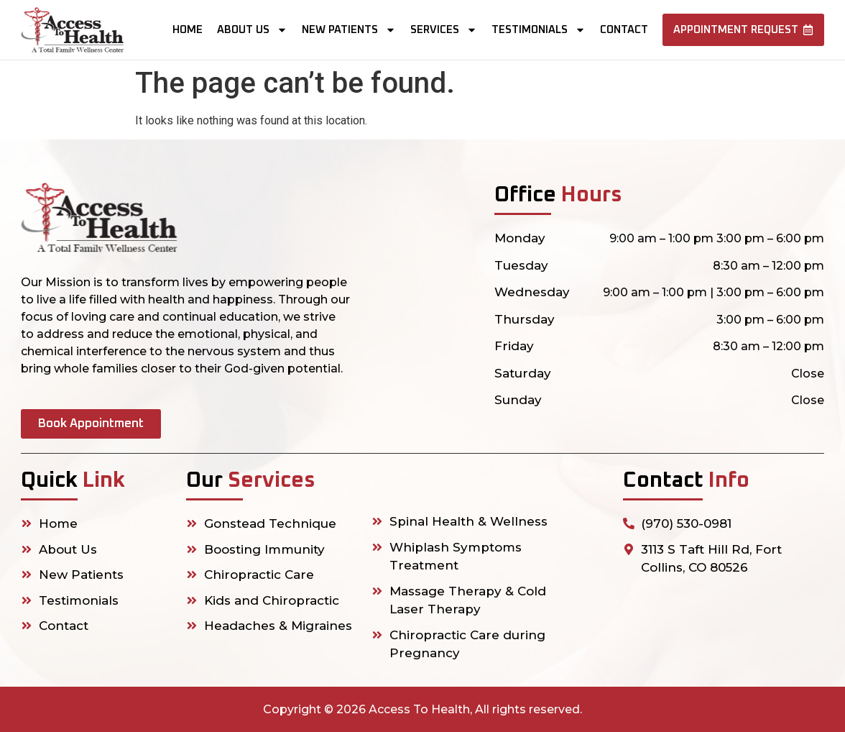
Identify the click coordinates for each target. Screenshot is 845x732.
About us (252, 29)
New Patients (349, 29)
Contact (624, 29)
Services (443, 29)
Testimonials (538, 29)
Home (187, 29)
